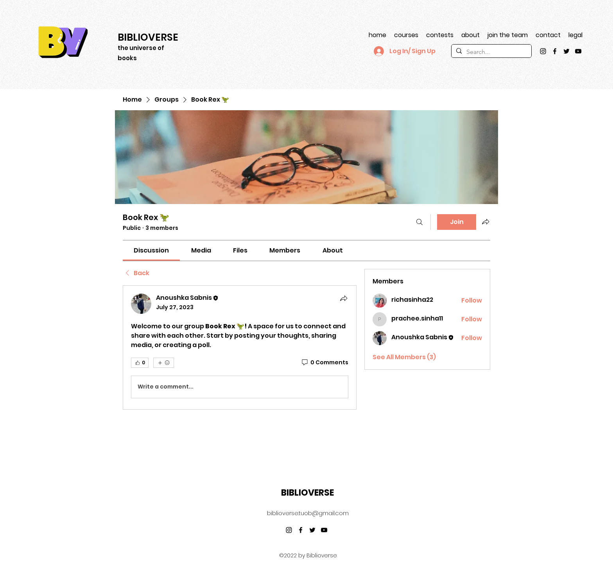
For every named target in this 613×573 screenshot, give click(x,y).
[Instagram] (543, 51)
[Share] (343, 298)
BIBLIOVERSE (307, 493)
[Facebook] (555, 51)
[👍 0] (140, 363)
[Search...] (490, 52)
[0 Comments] (324, 363)
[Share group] (485, 221)
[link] (151, 250)
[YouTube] (578, 51)
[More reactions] (163, 363)
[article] (240, 347)
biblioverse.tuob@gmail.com (308, 513)
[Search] (419, 222)
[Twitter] (566, 51)
